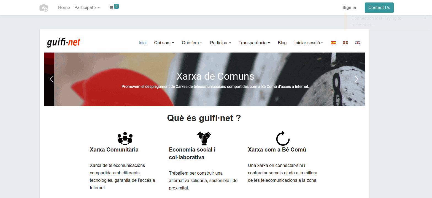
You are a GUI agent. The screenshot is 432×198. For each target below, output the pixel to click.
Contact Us (379, 7)
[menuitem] (64, 7)
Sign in (349, 7)
